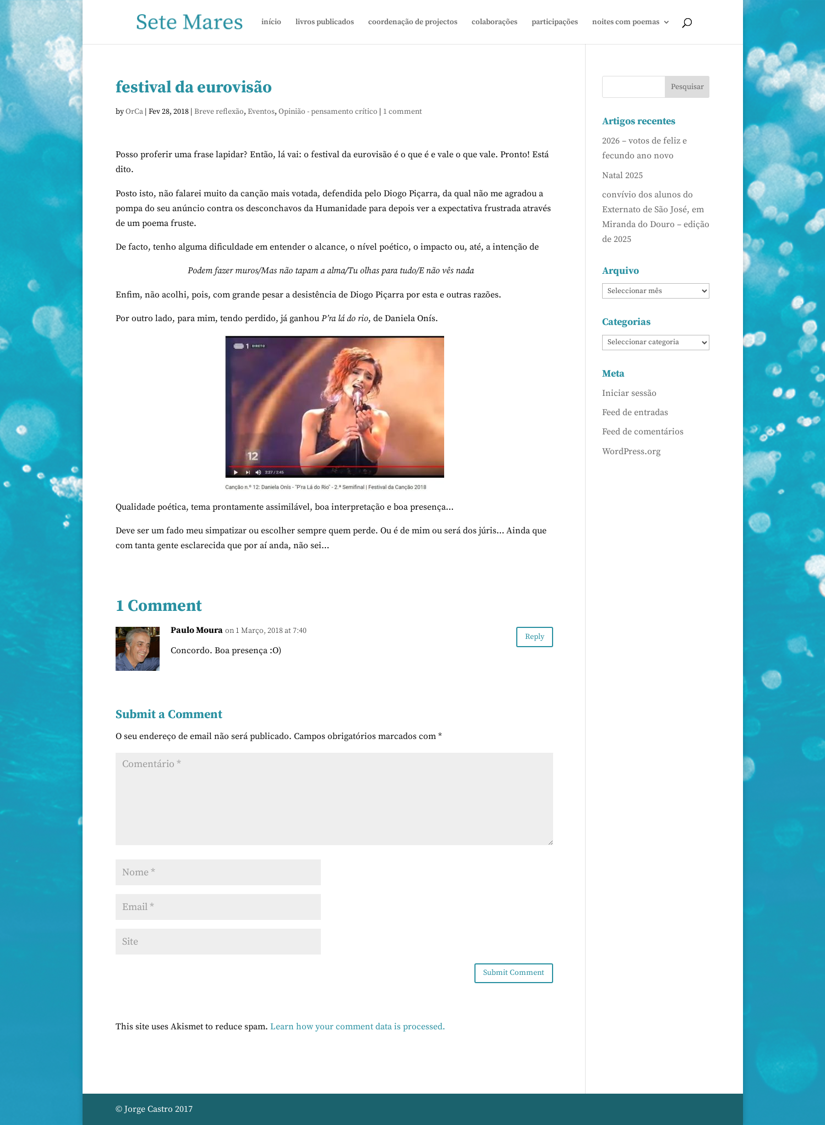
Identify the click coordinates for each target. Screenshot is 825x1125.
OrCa (134, 112)
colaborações (494, 22)
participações (555, 22)
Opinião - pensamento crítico (328, 112)
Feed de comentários (643, 431)
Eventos (261, 112)
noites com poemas (625, 22)
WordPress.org (631, 451)
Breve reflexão (219, 112)
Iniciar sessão (629, 393)
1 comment (402, 112)
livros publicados (325, 22)
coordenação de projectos (412, 22)
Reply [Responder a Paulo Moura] (534, 637)
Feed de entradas (635, 412)
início (271, 22)
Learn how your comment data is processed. (357, 1026)
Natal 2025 (622, 175)
